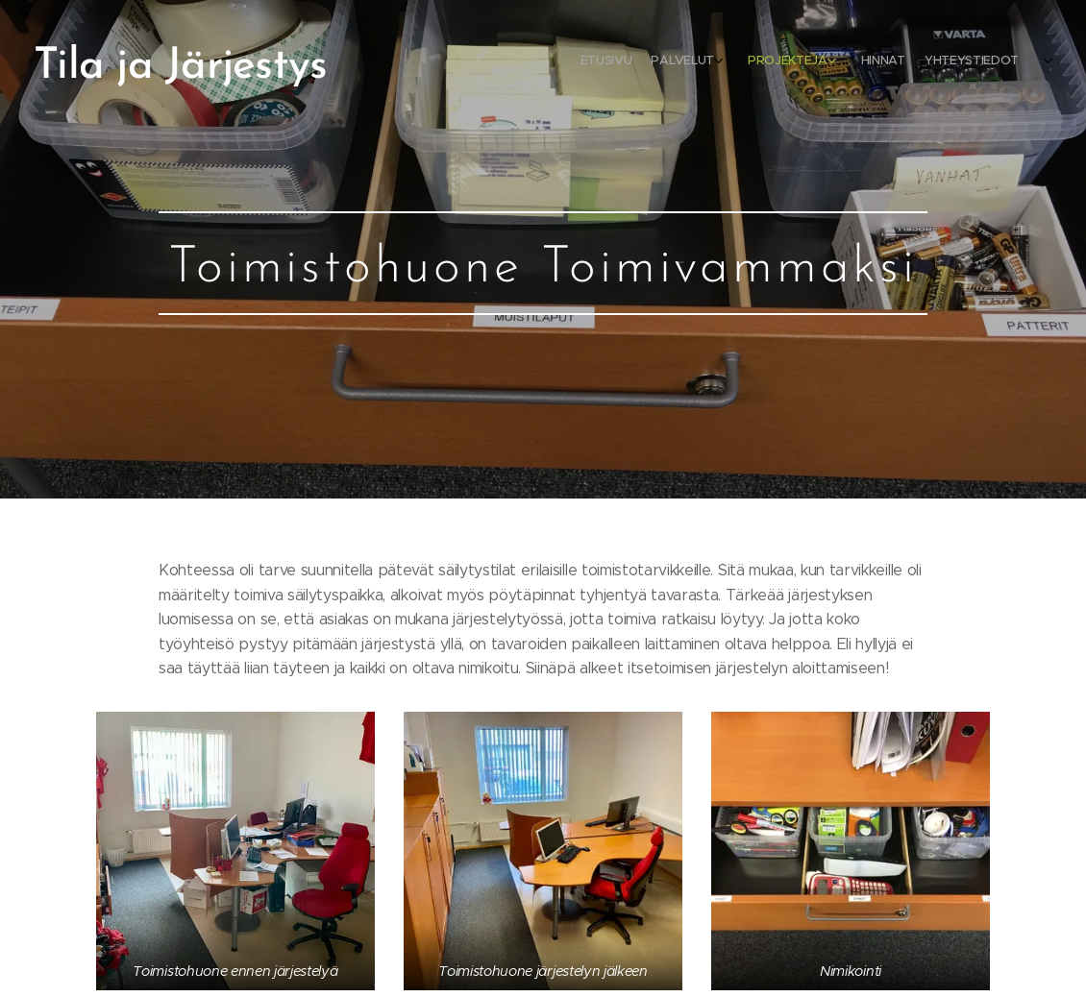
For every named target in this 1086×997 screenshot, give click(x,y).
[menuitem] (930, 62)
